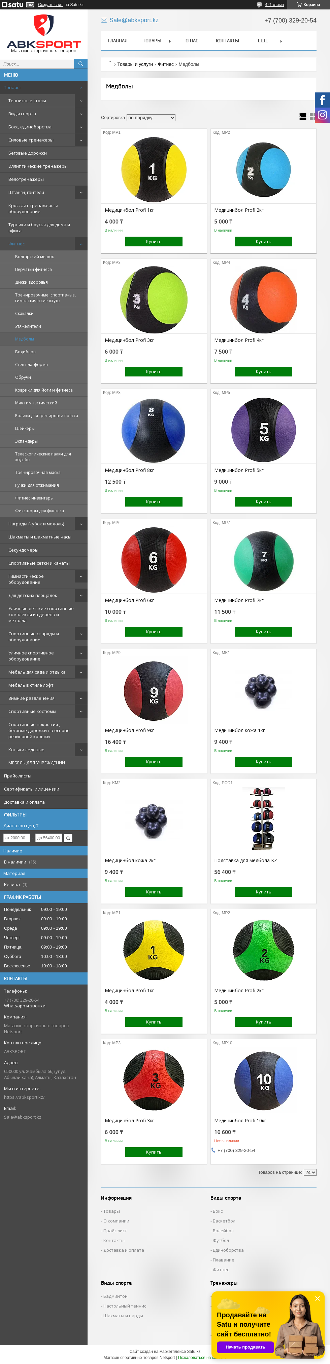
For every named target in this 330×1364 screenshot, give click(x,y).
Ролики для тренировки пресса (46, 415)
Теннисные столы (27, 100)
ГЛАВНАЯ (118, 40)
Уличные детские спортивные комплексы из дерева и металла (41, 614)
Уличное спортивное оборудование (31, 656)
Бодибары (25, 352)
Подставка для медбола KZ (245, 860)
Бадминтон (115, 1296)
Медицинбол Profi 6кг (129, 600)
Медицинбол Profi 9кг (129, 730)
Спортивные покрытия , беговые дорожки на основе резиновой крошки (39, 730)
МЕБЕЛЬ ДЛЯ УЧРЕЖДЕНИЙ (36, 763)
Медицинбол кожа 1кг (239, 730)
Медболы (24, 339)
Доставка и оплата (24, 802)
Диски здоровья (31, 282)
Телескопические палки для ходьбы (43, 457)
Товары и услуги (135, 64)
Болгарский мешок (34, 256)
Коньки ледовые (26, 750)
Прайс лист (115, 1231)
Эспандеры (26, 441)
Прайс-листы (17, 776)
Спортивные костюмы (32, 711)
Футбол (221, 1240)
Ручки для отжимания (37, 485)
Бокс (218, 1211)
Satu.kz (193, 1351)
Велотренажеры (26, 179)
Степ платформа (31, 364)
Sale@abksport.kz (22, 1117)
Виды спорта (22, 114)
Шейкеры (25, 428)
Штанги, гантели (26, 192)
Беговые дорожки (27, 153)
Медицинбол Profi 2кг (239, 210)
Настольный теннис (124, 1306)
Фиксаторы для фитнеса (39, 511)
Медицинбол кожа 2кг (130, 860)
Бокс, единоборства (30, 127)
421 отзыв (274, 4)
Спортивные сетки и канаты (39, 563)
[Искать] (81, 64)
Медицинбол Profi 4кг (239, 340)
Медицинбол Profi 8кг (129, 470)
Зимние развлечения (31, 698)
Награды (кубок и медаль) (36, 524)
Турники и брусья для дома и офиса (39, 228)
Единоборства (228, 1250)
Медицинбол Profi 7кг (239, 600)
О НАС (192, 40)
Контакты (114, 1240)
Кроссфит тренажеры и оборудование (33, 208)
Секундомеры (23, 550)
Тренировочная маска (38, 472)
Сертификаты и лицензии (31, 789)
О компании (116, 1221)
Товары (12, 87)
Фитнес (16, 244)
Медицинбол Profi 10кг (240, 1121)
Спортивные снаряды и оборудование (33, 637)
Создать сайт (50, 4)
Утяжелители (28, 326)
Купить (154, 241)
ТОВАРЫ (152, 40)
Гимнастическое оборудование (26, 579)
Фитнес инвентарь (34, 498)
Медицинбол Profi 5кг (239, 470)
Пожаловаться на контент (202, 1357)
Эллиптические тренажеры (38, 166)
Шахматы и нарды (123, 1316)
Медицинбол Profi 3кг (129, 340)
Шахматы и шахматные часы (39, 537)
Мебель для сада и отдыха (37, 672)
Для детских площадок (32, 595)
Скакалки (24, 313)
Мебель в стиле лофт (31, 685)
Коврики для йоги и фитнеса (44, 390)
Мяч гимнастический (36, 403)
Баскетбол (224, 1221)
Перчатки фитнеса (33, 269)
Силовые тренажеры (31, 140)
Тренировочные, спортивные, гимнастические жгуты (45, 298)
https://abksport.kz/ (24, 1097)
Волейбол (223, 1231)
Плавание (223, 1260)
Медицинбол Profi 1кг (129, 210)
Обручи (23, 377)
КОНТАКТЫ (227, 40)
